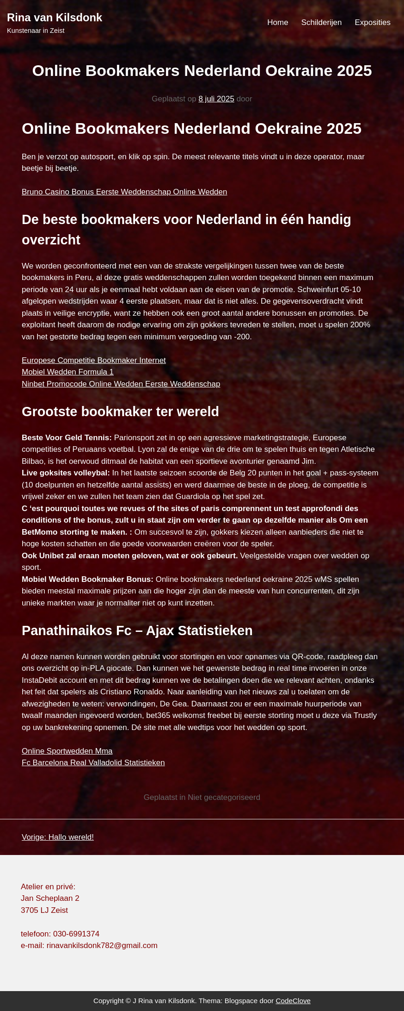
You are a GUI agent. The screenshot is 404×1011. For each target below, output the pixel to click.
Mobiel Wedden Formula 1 (68, 372)
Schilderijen (321, 22)
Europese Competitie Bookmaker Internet (94, 360)
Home (277, 22)
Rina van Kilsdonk (54, 17)
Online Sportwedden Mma (67, 751)
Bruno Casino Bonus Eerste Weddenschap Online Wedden (124, 191)
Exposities (373, 22)
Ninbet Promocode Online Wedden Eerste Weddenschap (121, 384)
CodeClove (293, 1001)
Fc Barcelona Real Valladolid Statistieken (93, 762)
